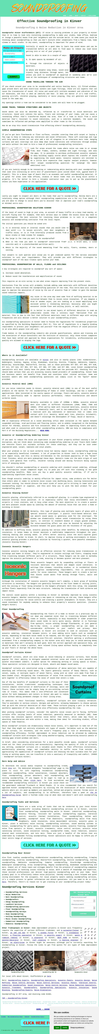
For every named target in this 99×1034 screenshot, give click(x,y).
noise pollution (47, 874)
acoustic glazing (10, 540)
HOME (64, 15)
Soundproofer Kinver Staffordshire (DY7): (21, 33)
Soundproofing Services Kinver (23, 887)
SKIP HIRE (62, 938)
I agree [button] (57, 1027)
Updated (27, 1016)
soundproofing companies (85, 867)
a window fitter (46, 933)
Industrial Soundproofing (14, 985)
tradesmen (50, 930)
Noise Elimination (42, 990)
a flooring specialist (21, 935)
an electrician (17, 942)
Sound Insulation (35, 985)
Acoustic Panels (65, 980)
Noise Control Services (23, 983)
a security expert (53, 935)
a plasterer (37, 938)
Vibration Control (87, 983)
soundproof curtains (56, 701)
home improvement (89, 945)
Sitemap (3, 1016)
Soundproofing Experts (18, 980)
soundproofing (48, 35)
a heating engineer (69, 940)
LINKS (70, 15)
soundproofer (24, 809)
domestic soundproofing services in (59, 809)
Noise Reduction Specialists (82, 985)
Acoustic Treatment (11, 988)
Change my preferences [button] (77, 1027)
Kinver (46, 360)
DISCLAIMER (92, 15)
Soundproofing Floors (37, 1016)
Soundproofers (30, 988)
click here (35, 780)
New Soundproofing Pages (15, 1016)
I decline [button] (64, 1027)
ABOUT (77, 15)
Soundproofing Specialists (43, 980)
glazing (56, 511)
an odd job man (17, 933)
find (9, 857)
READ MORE (44, 431)
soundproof (51, 75)
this (10, 768)
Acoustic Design (82, 980)
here (4, 797)
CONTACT (83, 15)
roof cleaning (39, 940)
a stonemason (73, 933)
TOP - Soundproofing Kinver (15, 998)
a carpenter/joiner (70, 930)
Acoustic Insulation (79, 988)
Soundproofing (69, 125)
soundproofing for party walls (24, 826)
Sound (28, 55)
